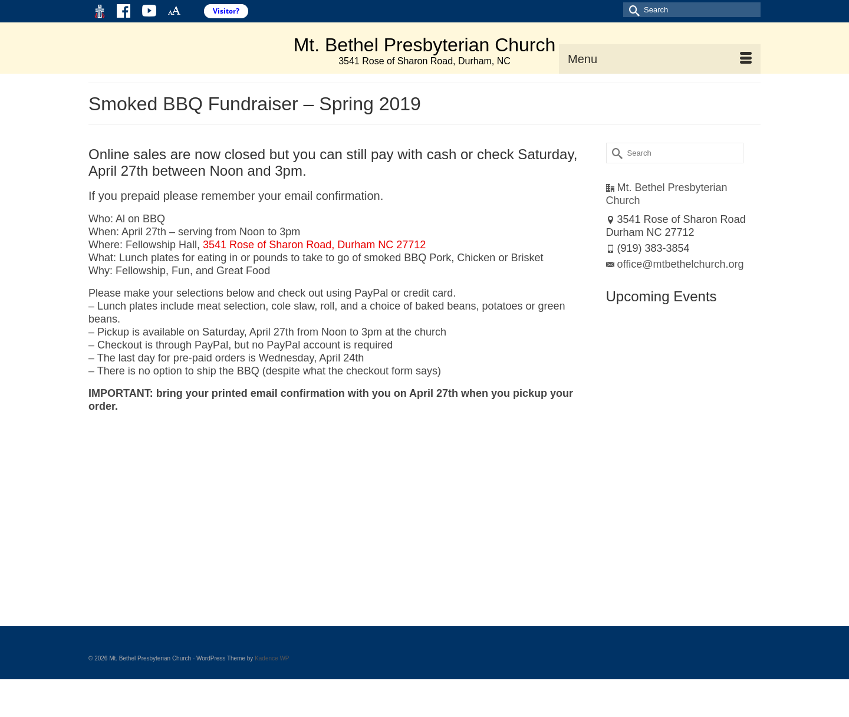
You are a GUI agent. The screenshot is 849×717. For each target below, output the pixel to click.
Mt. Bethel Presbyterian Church (425, 44)
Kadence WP (272, 658)
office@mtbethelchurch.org (675, 264)
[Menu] (660, 59)
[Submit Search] (632, 9)
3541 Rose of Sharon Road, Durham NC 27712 (314, 245)
